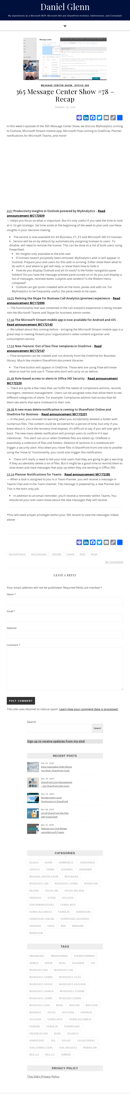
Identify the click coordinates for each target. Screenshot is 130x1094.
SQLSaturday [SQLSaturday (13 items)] (86, 1040)
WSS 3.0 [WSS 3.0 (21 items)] (50, 1054)
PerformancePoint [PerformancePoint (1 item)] (41, 904)
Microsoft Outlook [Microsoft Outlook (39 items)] (72, 984)
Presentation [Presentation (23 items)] (38, 1033)
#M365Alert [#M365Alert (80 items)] (37, 955)
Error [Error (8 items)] (49, 962)
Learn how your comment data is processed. (88, 709)
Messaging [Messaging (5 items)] (72, 876)
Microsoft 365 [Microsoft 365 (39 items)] (63, 969)
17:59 (10, 346)
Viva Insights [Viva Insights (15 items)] (68, 1047)
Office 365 (81, 85)
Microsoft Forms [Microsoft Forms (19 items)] (41, 976)
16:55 (10, 298)
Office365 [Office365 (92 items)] (68, 1012)
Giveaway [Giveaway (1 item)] (67, 869)
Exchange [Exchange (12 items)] (78, 962)
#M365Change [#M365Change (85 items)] (59, 955)
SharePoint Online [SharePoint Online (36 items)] (41, 918)
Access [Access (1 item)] (33, 862)
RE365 (82, 554)
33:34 (10, 474)
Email (11, 611)
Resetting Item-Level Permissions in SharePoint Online (54, 800)
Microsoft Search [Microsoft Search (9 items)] (41, 991)
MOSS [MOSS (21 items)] (59, 1005)
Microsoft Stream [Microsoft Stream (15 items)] (72, 991)
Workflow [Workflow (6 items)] (36, 932)
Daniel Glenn (65, 6)
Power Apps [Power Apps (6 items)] (68, 904)
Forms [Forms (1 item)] (50, 869)
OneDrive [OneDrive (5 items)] (35, 897)
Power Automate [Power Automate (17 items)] (40, 911)
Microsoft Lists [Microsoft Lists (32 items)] (70, 976)
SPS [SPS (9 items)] (53, 1040)
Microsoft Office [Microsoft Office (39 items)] (41, 984)
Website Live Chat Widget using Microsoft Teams (54, 830)
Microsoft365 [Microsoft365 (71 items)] (38, 969)
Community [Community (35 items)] (66, 862)
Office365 (56, 554)
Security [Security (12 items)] (73, 1033)
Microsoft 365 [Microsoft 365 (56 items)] (39, 883)
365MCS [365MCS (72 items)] (34, 962)
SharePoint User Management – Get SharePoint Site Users (56, 784)
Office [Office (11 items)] (51, 1012)
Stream (94, 554)
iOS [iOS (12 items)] (93, 962)
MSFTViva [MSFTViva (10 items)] (92, 1005)
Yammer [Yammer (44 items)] (66, 1054)
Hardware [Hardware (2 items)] (85, 869)
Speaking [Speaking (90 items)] (35, 925)
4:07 (10, 211)
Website (12, 628)
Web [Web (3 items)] (63, 925)
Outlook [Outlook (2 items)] (68, 897)
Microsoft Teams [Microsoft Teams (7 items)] (66, 883)
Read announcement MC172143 (30, 325)
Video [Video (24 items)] (51, 925)
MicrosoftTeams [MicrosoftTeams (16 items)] (70, 998)
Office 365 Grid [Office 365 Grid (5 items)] (74, 890)
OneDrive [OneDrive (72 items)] (86, 1012)
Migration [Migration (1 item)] (91, 883)
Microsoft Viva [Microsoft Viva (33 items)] (39, 1005)
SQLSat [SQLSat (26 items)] (66, 1040)
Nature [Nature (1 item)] (34, 890)
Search (31, 722)
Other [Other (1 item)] (52, 897)
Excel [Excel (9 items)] (62, 962)
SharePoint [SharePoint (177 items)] (37, 1040)
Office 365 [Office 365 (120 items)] (51, 890)
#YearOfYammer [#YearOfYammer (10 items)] (84, 955)
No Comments (114, 562)
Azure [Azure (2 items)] (48, 862)
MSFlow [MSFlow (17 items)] (74, 1005)
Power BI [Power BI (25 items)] (64, 911)
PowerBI (70, 554)
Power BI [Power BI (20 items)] (52, 1026)
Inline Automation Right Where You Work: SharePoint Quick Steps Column (56, 769)
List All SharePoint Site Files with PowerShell (55, 815)
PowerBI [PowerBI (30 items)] (34, 1026)
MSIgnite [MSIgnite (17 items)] (35, 1012)
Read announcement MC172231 (64, 414)
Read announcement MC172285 (87, 474)
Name (11, 594)
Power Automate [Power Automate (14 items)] (80, 1019)
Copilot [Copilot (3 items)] (34, 869)
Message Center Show (56, 85)
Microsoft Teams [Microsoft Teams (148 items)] (41, 998)
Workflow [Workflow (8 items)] (90, 1047)
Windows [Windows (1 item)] (78, 925)
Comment (13, 645)
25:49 (10, 378)
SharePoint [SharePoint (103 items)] (83, 911)
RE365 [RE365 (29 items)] (57, 1033)
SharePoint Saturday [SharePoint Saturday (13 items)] (75, 918)
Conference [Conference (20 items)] (87, 862)
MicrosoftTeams (39, 554)
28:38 (10, 409)
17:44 (10, 320)
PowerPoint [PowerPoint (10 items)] (72, 1026)
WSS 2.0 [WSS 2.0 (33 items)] (34, 1054)
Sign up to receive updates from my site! (56, 741)
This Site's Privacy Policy (43, 1076)
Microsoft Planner (17, 554)
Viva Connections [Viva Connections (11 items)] (41, 1047)
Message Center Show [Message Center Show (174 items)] (43, 876)
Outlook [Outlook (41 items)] (35, 1019)
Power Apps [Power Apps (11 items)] (55, 1019)
